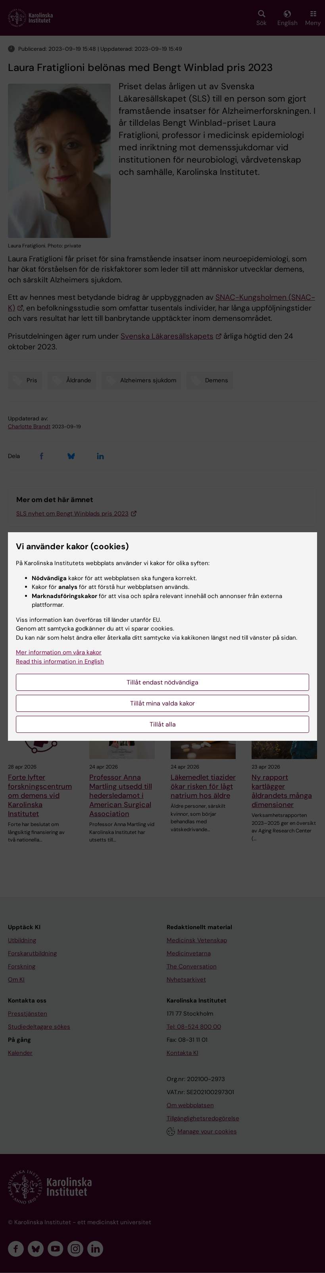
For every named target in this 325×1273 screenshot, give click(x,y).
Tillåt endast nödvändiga (162, 682)
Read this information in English (60, 661)
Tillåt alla (163, 724)
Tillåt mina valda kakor (162, 703)
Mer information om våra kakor (59, 652)
